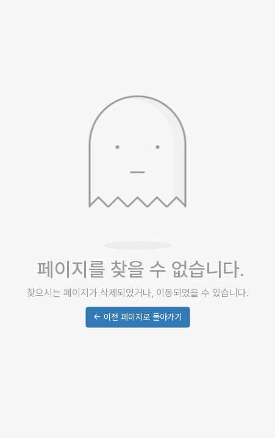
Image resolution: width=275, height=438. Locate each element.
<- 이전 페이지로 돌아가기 (137, 317)
